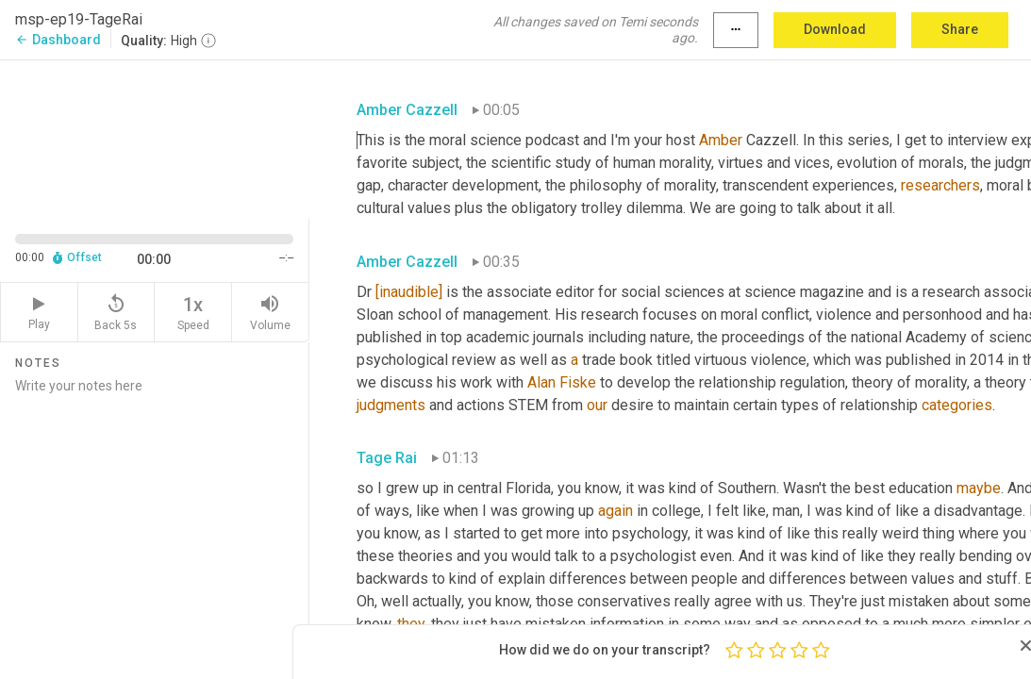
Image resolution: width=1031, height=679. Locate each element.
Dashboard (58, 39)
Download (835, 29)
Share (959, 29)
